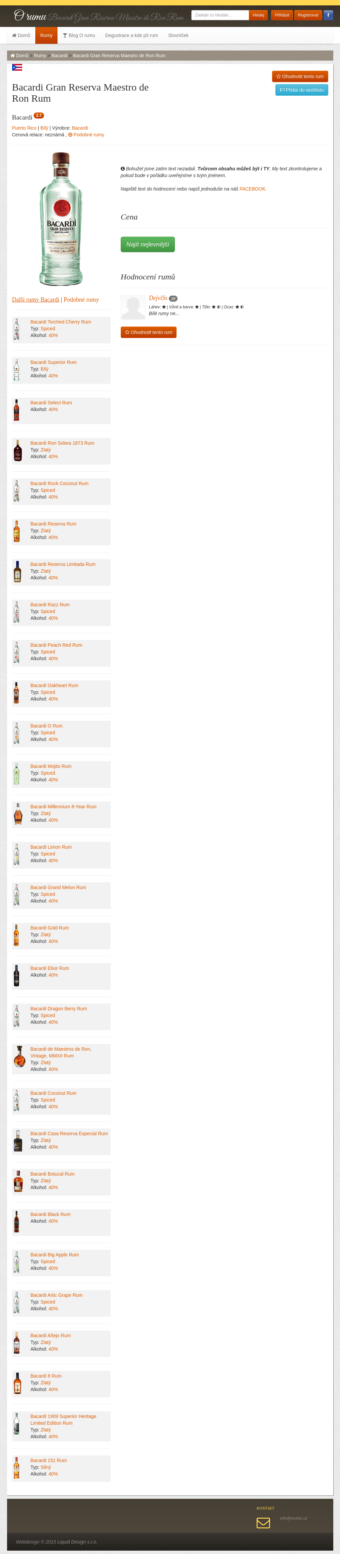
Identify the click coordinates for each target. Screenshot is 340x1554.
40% (53, 335)
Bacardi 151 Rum (49, 1460)
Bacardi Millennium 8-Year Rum (64, 806)
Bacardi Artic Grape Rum (57, 1295)
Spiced (48, 328)
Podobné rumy (86, 134)
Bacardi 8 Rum (46, 1376)
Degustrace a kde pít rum (131, 35)
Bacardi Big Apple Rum (55, 1254)
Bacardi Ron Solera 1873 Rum (63, 443)
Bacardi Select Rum (51, 402)
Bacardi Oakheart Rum (54, 685)
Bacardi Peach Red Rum (56, 645)
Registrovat (308, 15)
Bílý (44, 128)
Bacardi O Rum (47, 726)
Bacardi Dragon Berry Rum (59, 1008)
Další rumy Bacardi (36, 299)
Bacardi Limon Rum (51, 847)
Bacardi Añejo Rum (51, 1335)
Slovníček (178, 35)
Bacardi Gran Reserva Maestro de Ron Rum (119, 55)
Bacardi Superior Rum (54, 362)
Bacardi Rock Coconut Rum (60, 483)
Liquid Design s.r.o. (77, 1542)
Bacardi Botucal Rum (53, 1174)
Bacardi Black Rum (51, 1214)
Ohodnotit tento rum (300, 76)
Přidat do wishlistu (302, 90)
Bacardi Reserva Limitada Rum (63, 564)
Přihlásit (282, 15)
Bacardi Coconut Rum (54, 1093)
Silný (46, 1467)
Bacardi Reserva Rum (54, 524)
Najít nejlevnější (147, 244)
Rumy (46, 35)
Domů (21, 35)
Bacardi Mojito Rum (51, 766)
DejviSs (163, 298)
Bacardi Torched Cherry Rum (61, 322)
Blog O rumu (79, 35)
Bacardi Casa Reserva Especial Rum (69, 1133)
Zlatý (46, 449)
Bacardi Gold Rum (50, 928)
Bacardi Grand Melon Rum (58, 887)
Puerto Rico (24, 128)
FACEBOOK (252, 189)
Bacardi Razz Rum (50, 604)
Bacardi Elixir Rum (50, 968)
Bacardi (59, 55)
